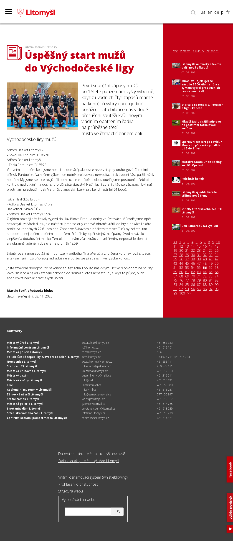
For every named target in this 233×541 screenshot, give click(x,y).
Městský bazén (17, 375)
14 (193, 246)
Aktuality (52, 47)
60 (181, 272)
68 (181, 276)
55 (199, 268)
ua (203, 12)
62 (193, 272)
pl (223, 12)
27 (175, 255)
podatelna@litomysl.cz (95, 343)
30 (193, 255)
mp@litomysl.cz (91, 352)
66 (216, 272)
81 (211, 280)
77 (187, 280)
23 (199, 251)
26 (216, 251)
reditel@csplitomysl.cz (95, 418)
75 (175, 280)
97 (211, 289)
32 (205, 255)
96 (205, 289)
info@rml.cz (89, 390)
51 (175, 268)
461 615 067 (165, 399)
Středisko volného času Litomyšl (30, 413)
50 (216, 264)
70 (193, 276)
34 (216, 255)
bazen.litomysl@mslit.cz (96, 375)
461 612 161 (165, 347)
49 (211, 264)
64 (205, 272)
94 (193, 289)
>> (189, 293)
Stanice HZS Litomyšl (22, 366)
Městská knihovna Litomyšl (26, 371)
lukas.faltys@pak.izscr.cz (96, 366)
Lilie (10, 385)
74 (216, 276)
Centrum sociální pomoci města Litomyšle (37, 418)
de (216, 12)
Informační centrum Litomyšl (28, 347)
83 (175, 285)
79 (199, 280)
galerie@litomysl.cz (93, 404)
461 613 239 (165, 408)
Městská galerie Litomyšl (25, 404)
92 (181, 289)
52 (181, 268)
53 (187, 268)
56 (205, 268)
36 (181, 259)
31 (199, 255)
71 (199, 276)
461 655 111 (165, 362)
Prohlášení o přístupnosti (78, 484)
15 (199, 246)
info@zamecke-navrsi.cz (96, 394)
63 (199, 272)
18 (216, 246)
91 (175, 289)
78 (193, 280)
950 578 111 (165, 366)
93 (187, 289)
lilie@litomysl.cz (91, 385)
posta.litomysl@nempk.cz (97, 362)
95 (199, 289)
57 (211, 268)
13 (187, 246)
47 (199, 264)
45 (187, 264)
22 (193, 251)
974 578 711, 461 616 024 (173, 357)
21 (187, 251)
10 (218, 242)
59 (175, 272)
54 (193, 268)
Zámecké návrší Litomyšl (25, 394)
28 (181, 255)
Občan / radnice (34, 47)
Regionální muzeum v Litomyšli (29, 390)
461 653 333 (165, 343)
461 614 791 (165, 380)
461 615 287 (165, 390)
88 (205, 285)
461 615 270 (165, 413)
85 (187, 285)
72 (205, 276)
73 (211, 276)
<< (175, 242)
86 (193, 285)
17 (211, 246)
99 (175, 293)
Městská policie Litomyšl (25, 352)
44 (181, 264)
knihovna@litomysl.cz (95, 371)
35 (175, 259)
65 (211, 272)
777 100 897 (165, 394)
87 (199, 285)
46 (193, 264)
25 (211, 251)
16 (205, 246)
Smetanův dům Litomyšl (24, 408)
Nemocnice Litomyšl (21, 362)
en (210, 12)
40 (205, 259)
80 (205, 280)
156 (159, 352)
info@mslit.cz (90, 380)
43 (175, 264)
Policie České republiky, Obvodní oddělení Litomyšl (43, 357)
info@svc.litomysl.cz (93, 413)
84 (181, 285)
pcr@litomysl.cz (91, 357)
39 (199, 259)
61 (187, 272)
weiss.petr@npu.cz (93, 399)
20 (181, 251)
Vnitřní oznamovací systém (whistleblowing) (93, 477)
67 (175, 276)
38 (193, 259)
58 (216, 268)
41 (211, 259)
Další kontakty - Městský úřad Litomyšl (88, 460)
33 (211, 255)
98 (216, 289)
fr (228, 12)
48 (205, 264)
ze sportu (212, 51)
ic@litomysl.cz (90, 347)
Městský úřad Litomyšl (23, 343)
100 (182, 293)
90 (216, 285)
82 (216, 280)
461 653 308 (165, 385)
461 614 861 (165, 418)
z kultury (198, 51)
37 (187, 259)
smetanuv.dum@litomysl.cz (98, 408)
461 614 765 (165, 404)
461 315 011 (165, 375)
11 (175, 246)
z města (185, 51)
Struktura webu (70, 491)
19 (175, 251)
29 (187, 255)
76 (181, 280)
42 (216, 259)
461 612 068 (165, 371)
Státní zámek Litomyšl (23, 399)
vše (175, 51)
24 (205, 251)
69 (187, 276)
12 (181, 246)
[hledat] (93, 512)
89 (211, 285)
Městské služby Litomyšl (24, 380)
